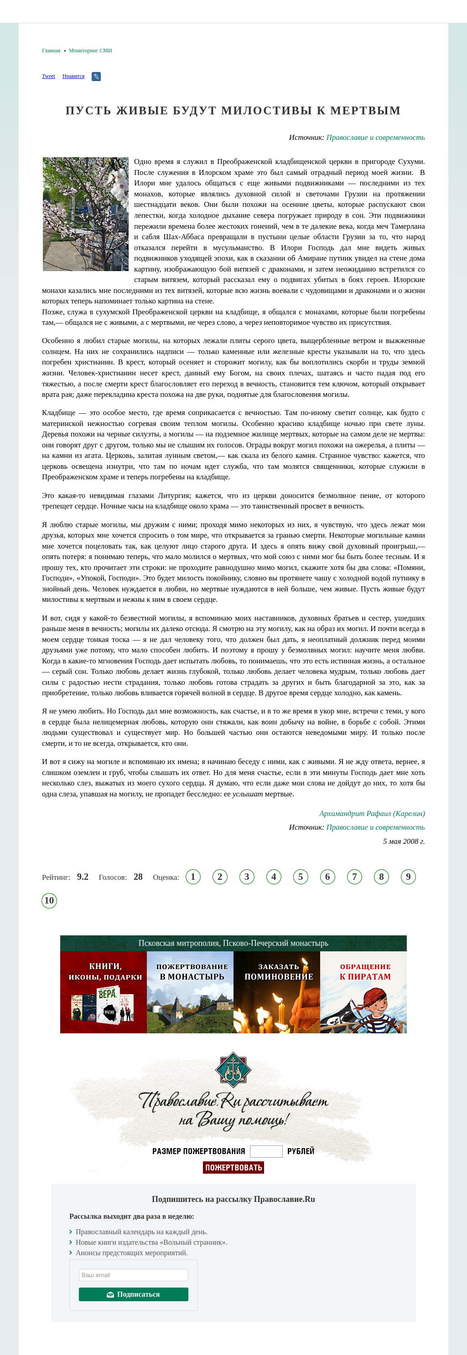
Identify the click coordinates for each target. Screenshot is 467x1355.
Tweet (48, 76)
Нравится (73, 76)
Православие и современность (376, 137)
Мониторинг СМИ (90, 50)
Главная (51, 50)
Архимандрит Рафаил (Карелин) (372, 813)
